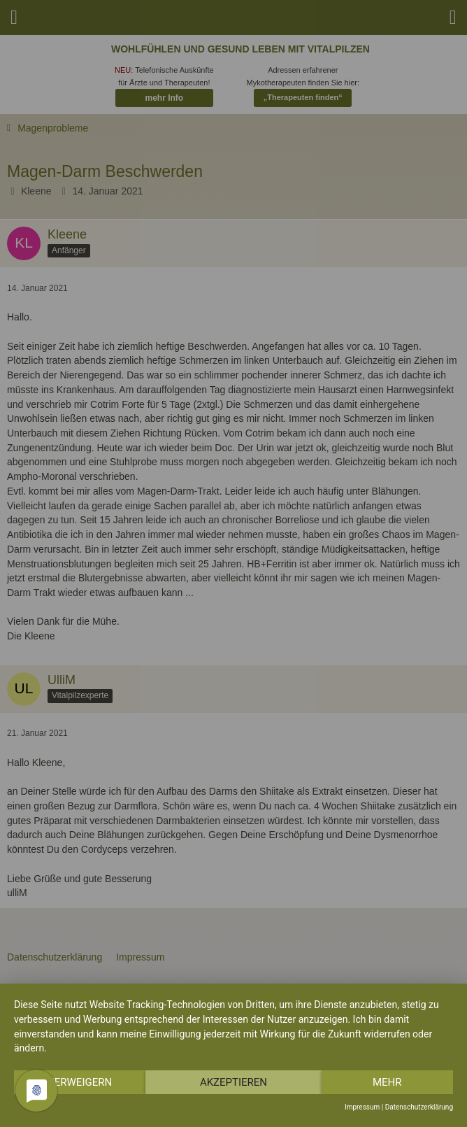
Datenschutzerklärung (419, 1107)
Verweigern (80, 1082)
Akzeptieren (233, 1082)
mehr (387, 1082)
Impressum (362, 1107)
